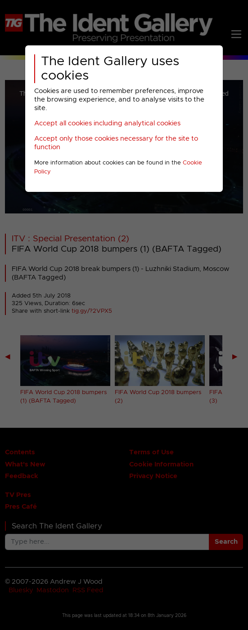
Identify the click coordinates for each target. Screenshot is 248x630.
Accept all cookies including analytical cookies (107, 123)
